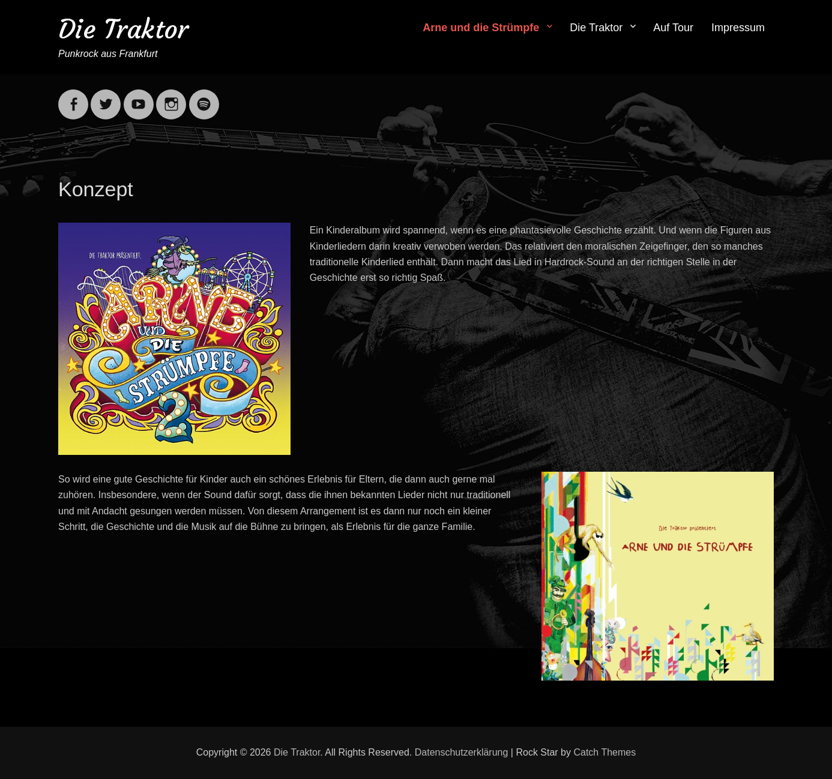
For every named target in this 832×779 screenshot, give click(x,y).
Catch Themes (604, 752)
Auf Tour (673, 28)
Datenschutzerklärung (461, 752)
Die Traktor (123, 29)
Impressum (738, 28)
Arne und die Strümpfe (481, 28)
